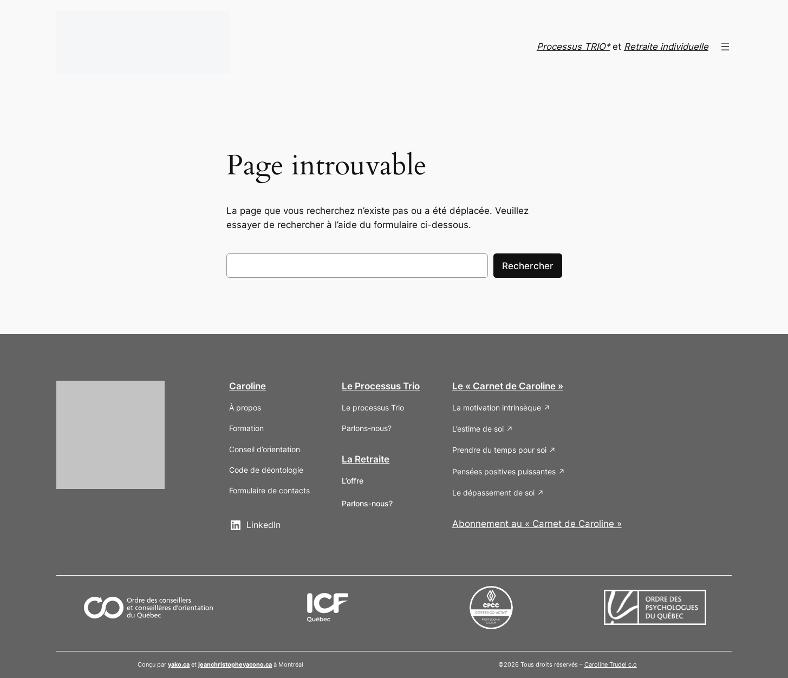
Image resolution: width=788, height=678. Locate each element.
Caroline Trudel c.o (610, 664)
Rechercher (527, 265)
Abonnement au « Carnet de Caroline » (537, 523)
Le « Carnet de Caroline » (507, 386)
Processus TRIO (571, 46)
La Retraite (365, 459)
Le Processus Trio (381, 386)
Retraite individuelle (666, 46)
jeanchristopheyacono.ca (235, 664)
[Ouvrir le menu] (725, 46)
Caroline (247, 386)
